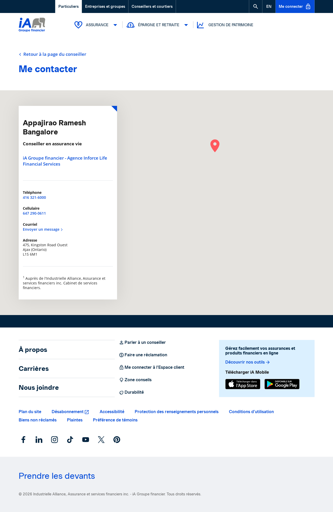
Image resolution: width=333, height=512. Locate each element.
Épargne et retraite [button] (158, 24)
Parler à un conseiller (142, 342)
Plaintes (75, 420)
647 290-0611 (34, 213)
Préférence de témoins (115, 420)
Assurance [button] (96, 24)
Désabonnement (68, 411)
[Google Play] (282, 384)
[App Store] (242, 384)
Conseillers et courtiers (152, 6)
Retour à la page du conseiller (52, 54)
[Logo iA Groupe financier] (32, 25)
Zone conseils (135, 380)
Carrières (34, 368)
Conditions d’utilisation (251, 411)
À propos (33, 349)
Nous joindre (39, 387)
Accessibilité (112, 411)
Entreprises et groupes (105, 6)
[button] (255, 6)
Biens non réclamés (38, 420)
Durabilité (131, 392)
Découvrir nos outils (247, 362)
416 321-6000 (34, 197)
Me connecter (295, 6)
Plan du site (30, 411)
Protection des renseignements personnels (177, 411)
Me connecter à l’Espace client (151, 367)
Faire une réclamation (143, 355)
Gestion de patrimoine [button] (224, 25)
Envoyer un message (43, 229)
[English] (268, 6)
